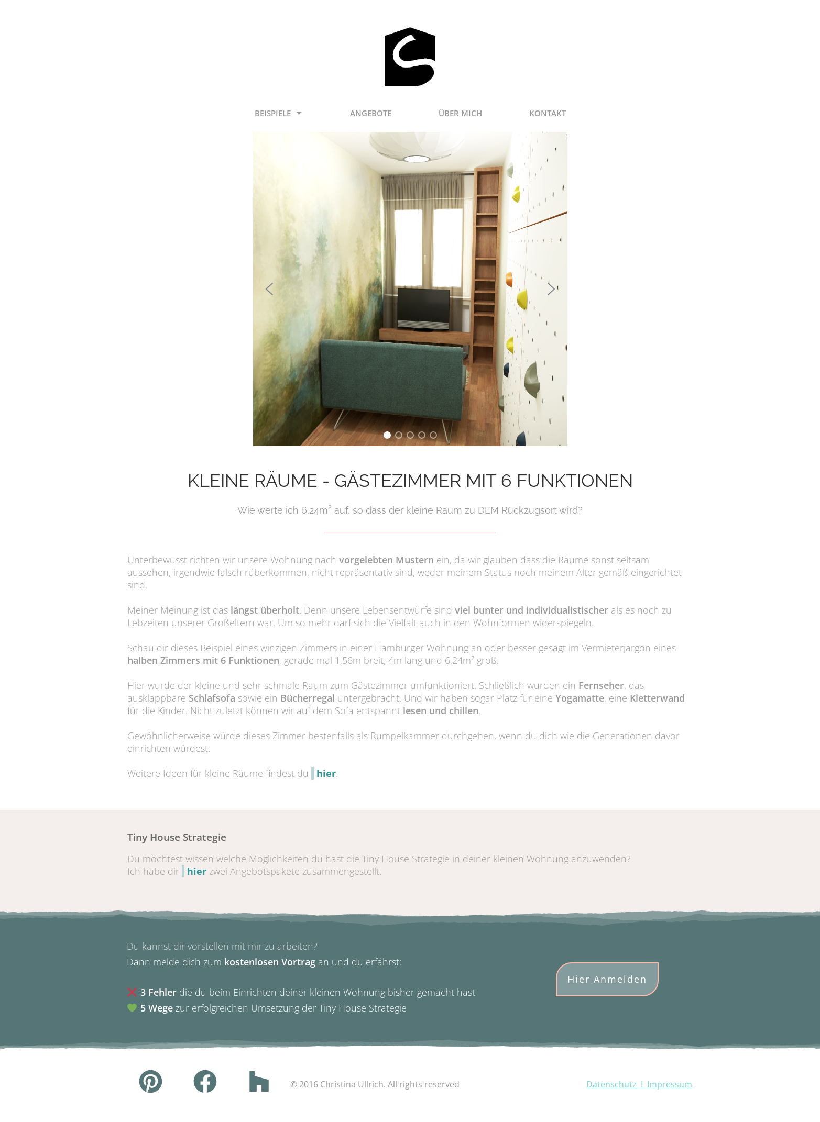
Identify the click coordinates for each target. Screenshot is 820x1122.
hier (326, 773)
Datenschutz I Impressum (639, 1084)
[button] (269, 289)
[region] (410, 289)
